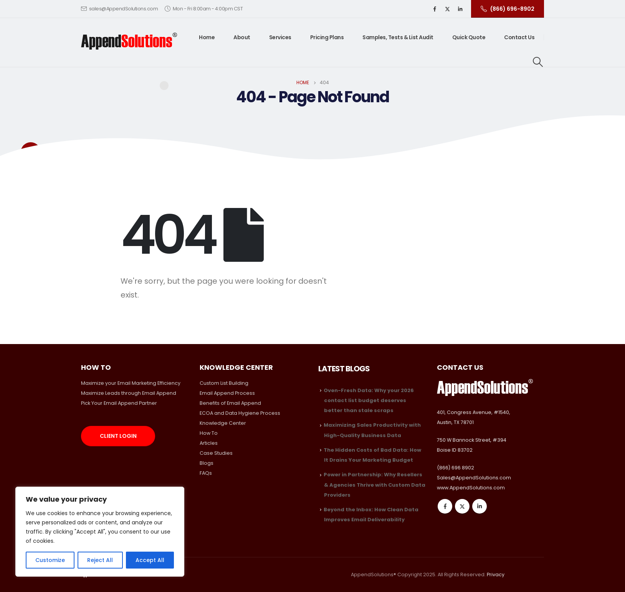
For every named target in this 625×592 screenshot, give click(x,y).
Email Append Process (227, 393)
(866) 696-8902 (507, 9)
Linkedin (479, 506)
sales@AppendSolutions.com (119, 8)
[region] (99, 532)
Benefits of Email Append (230, 403)
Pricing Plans (327, 37)
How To (209, 433)
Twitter (462, 506)
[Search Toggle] (538, 62)
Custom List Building (224, 383)
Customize (50, 560)
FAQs (206, 473)
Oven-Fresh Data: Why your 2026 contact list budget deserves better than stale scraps (369, 400)
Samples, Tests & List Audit (397, 37)
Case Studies (216, 453)
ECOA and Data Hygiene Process (240, 413)
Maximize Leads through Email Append (128, 393)
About (241, 37)
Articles (209, 443)
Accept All (150, 560)
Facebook (445, 506)
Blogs (206, 463)
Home (207, 37)
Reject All (100, 560)
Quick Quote (469, 37)
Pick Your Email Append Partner (119, 403)
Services (280, 37)
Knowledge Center (223, 423)
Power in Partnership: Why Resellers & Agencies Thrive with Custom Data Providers (374, 484)
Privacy (495, 574)
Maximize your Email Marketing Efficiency (130, 383)
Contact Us (519, 37)
